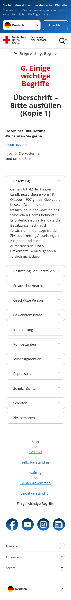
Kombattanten (24, 344)
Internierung (23, 329)
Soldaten (20, 403)
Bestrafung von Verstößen (34, 271)
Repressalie (22, 373)
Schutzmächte (24, 388)
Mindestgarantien (27, 359)
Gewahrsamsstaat (27, 315)
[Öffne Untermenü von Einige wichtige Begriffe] (35, 53)
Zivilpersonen (24, 417)
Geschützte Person (28, 300)
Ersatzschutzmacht (28, 285)
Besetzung (21, 181)
